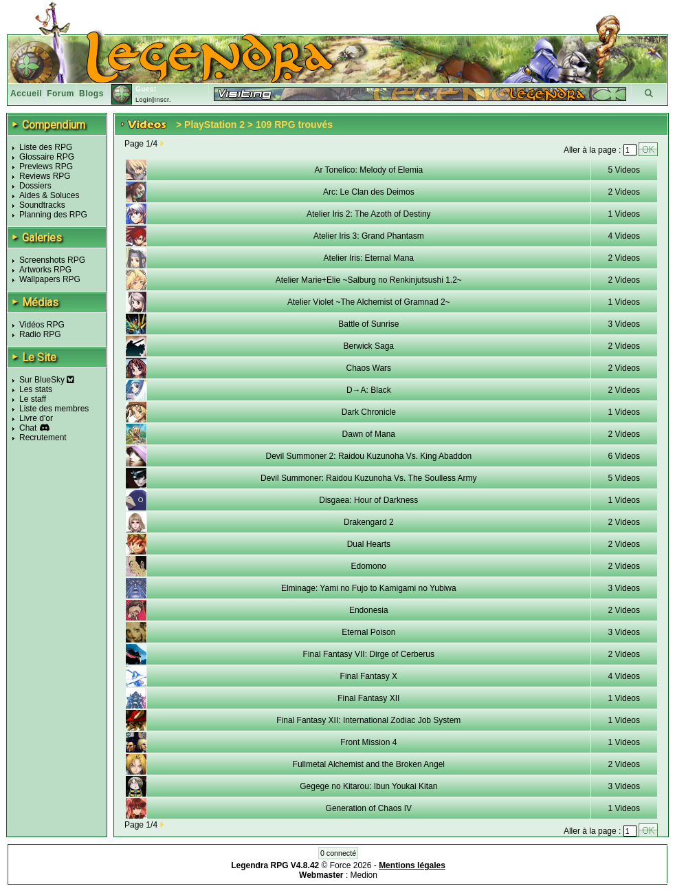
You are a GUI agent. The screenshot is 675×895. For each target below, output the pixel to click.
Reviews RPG (45, 176)
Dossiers (35, 186)
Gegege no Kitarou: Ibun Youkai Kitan (368, 786)
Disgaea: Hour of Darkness (368, 500)
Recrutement (43, 437)
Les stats (35, 389)
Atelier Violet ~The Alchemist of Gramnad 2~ (368, 302)
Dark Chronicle (369, 412)
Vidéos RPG (42, 325)
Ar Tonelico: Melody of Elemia (368, 170)
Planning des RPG (53, 214)
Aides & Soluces (49, 195)
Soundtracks (42, 205)
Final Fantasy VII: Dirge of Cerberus (368, 654)
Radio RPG (40, 334)
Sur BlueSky (46, 380)
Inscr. (162, 99)
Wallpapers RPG (49, 279)
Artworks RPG (45, 269)
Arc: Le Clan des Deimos (368, 192)
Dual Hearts (368, 544)
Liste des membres (54, 408)
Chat (27, 428)
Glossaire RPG (46, 157)
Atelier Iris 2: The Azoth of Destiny (369, 214)
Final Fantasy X (368, 676)
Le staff (32, 399)
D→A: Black (368, 390)
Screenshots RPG (52, 260)
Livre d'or (36, 418)
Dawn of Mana (368, 434)
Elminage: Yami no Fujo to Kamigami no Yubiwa (368, 588)
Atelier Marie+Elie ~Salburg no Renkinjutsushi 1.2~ (369, 280)
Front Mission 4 (368, 742)
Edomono (368, 566)
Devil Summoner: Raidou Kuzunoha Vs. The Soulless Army (369, 478)
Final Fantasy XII (368, 698)
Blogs (91, 93)
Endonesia (368, 610)
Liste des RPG (45, 147)
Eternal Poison (368, 632)
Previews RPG (46, 166)
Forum (60, 93)
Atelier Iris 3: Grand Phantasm (368, 236)
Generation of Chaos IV (369, 808)
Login (144, 99)
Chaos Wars (369, 368)
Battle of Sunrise (368, 324)
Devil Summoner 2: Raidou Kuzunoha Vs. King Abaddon (369, 456)
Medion (364, 875)
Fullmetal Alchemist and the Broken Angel (369, 764)
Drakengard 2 (369, 522)
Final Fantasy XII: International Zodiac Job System (368, 720)
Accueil (26, 93)
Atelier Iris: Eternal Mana (369, 258)
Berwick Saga (369, 346)
